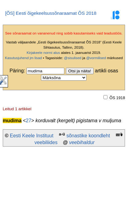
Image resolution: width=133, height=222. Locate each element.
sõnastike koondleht (88, 135)
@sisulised (73, 58)
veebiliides (46, 142)
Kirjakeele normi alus (43, 52)
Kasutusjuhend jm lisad (23, 58)
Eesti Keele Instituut (31, 135)
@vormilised (96, 58)
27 (28, 120)
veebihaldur (82, 142)
